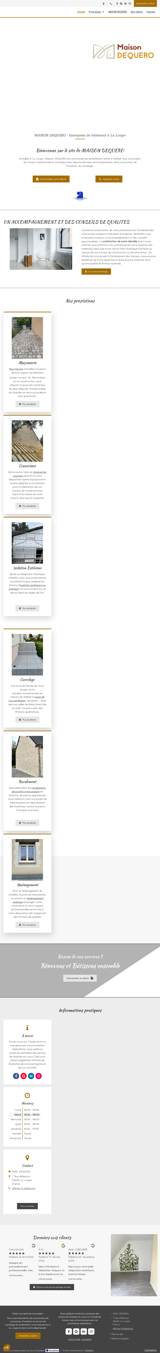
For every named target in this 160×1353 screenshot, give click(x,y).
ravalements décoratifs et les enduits (29, 789)
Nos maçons (16, 369)
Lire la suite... (16, 1275)
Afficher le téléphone (23, 1188)
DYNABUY (89, 1350)
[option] (22, 1260)
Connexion (151, 1350)
